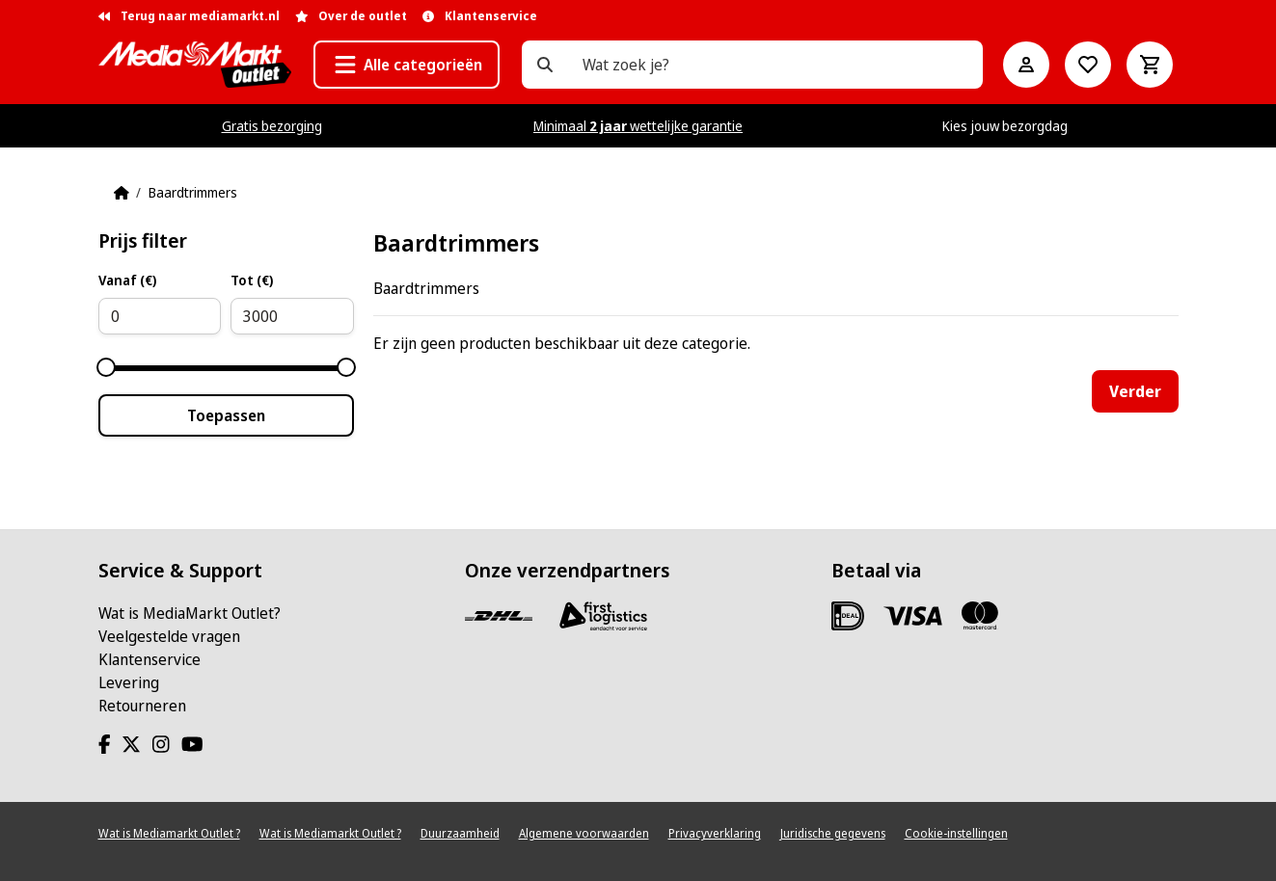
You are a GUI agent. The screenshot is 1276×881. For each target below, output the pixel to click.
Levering (128, 682)
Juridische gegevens (832, 833)
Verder (1135, 391)
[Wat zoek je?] (545, 64)
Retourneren (142, 705)
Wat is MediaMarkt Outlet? (189, 613)
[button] (406, 64)
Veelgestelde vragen (169, 636)
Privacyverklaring (714, 833)
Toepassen (226, 415)
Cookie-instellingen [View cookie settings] (956, 833)
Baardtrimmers (193, 192)
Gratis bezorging (272, 126)
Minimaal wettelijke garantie (638, 126)
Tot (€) (252, 280)
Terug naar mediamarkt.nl (189, 16)
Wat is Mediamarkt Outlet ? (169, 833)
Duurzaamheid (460, 833)
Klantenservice (149, 659)
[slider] (106, 367)
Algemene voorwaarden (584, 833)
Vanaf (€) (127, 280)
